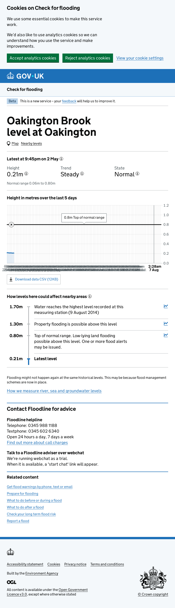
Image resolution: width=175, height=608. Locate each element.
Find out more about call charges (37, 442)
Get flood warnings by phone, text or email (39, 487)
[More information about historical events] (90, 296)
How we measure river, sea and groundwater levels (54, 390)
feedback (69, 101)
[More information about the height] (26, 174)
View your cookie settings (140, 58)
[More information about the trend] (82, 174)
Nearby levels (31, 143)
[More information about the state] (137, 174)
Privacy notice (75, 564)
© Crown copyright (153, 594)
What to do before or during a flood (34, 500)
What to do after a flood (25, 507)
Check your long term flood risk (31, 514)
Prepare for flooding (22, 493)
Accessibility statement (25, 564)
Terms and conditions (107, 564)
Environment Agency (41, 573)
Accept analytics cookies (33, 58)
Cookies (53, 564)
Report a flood (18, 521)
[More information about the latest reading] (61, 159)
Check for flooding (25, 89)
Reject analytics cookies (87, 58)
